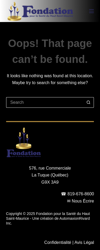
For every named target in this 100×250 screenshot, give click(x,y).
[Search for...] (45, 102)
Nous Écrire (83, 201)
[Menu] (91, 11)
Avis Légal (84, 242)
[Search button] (88, 102)
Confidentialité (57, 242)
